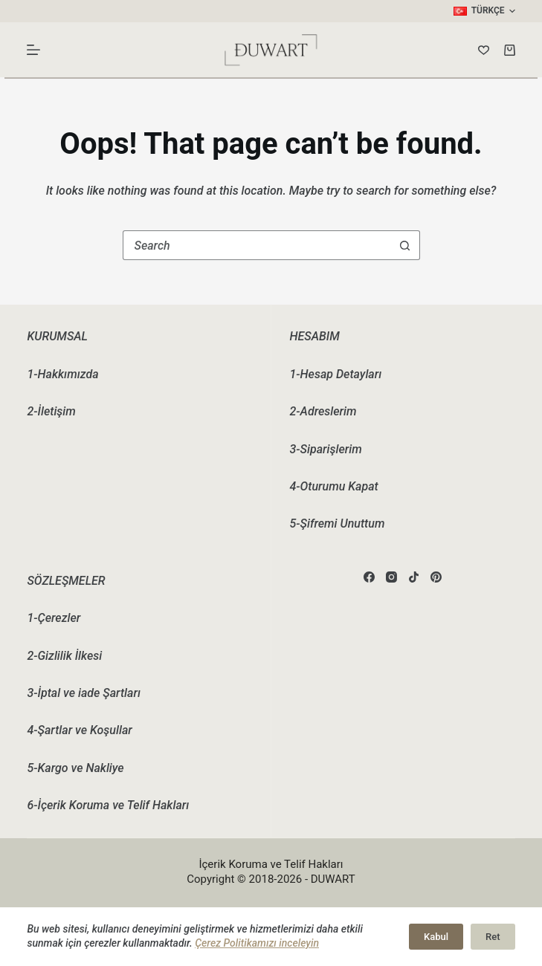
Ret (492, 936)
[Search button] (405, 245)
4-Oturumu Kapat (334, 486)
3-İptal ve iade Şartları (83, 693)
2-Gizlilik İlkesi (64, 656)
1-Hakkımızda (62, 374)
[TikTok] (413, 577)
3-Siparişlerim (326, 449)
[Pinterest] (436, 577)
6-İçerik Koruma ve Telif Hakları (108, 805)
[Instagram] (391, 577)
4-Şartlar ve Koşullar (79, 730)
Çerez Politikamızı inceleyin (257, 943)
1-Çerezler (53, 618)
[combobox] (257, 245)
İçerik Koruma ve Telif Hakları (271, 864)
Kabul (436, 936)
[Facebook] (369, 577)
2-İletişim (51, 411)
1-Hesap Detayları (336, 374)
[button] (484, 11)
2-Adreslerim (323, 411)
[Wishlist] (483, 50)
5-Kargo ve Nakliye (75, 768)
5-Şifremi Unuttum (337, 523)
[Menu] (33, 49)
